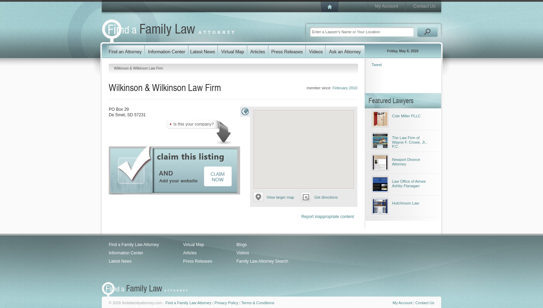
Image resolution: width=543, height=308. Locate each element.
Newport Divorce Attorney (406, 161)
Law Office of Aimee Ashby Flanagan (409, 183)
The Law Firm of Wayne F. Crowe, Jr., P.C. (409, 142)
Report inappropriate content (327, 216)
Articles (190, 253)
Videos (243, 253)
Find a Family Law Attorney (134, 244)
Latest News (120, 261)
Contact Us (424, 6)
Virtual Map (193, 244)
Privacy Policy (226, 303)
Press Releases (197, 261)
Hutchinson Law (405, 203)
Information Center (126, 253)
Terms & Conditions (257, 303)
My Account (386, 6)
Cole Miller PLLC (406, 116)
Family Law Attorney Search (262, 261)
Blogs (242, 244)
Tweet (377, 65)
